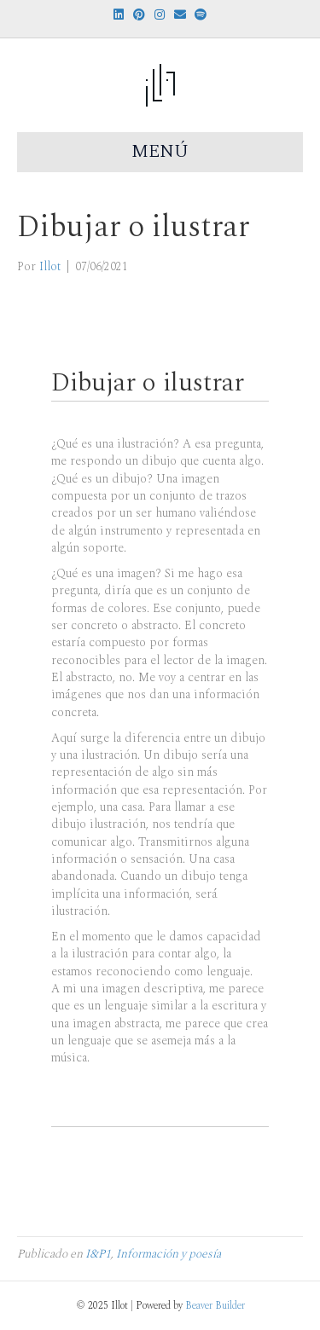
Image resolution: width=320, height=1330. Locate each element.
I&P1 (98, 1254)
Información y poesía (168, 1254)
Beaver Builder (215, 1306)
